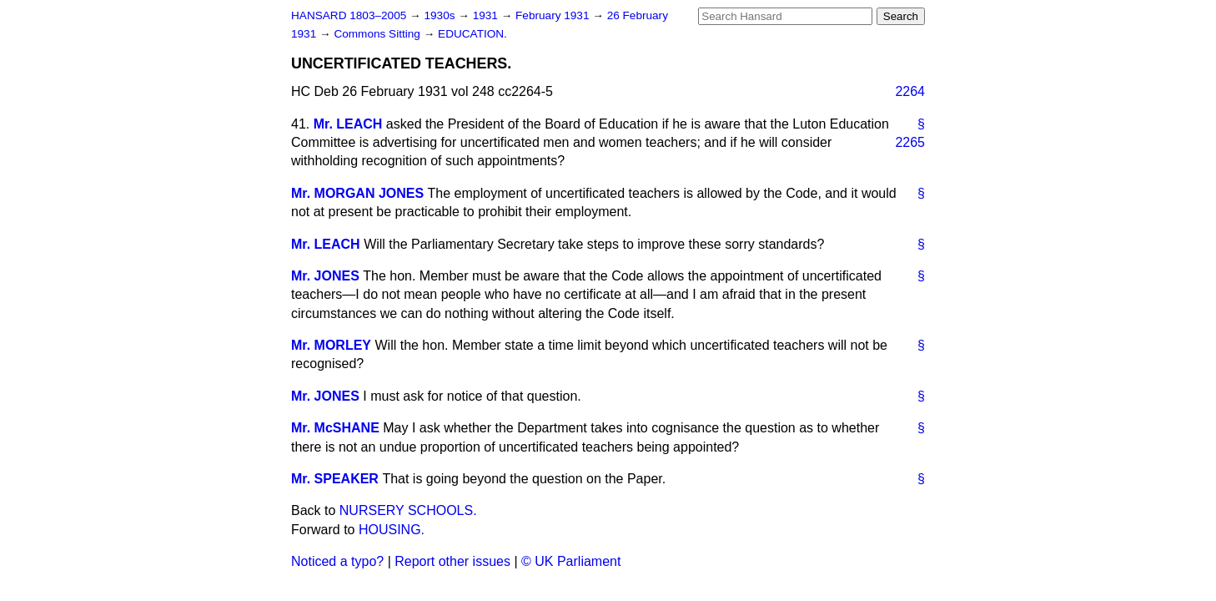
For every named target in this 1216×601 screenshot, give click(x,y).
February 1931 (553, 15)
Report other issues (452, 561)
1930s (441, 15)
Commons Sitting (378, 34)
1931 (487, 15)
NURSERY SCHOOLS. (408, 510)
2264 (910, 91)
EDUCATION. (472, 34)
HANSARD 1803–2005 (348, 15)
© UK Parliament (571, 561)
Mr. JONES (325, 276)
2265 (910, 142)
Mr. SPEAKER (335, 479)
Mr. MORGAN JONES (357, 193)
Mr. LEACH (348, 124)
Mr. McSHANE (335, 428)
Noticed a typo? (337, 561)
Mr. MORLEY (331, 345)
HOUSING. (392, 530)
